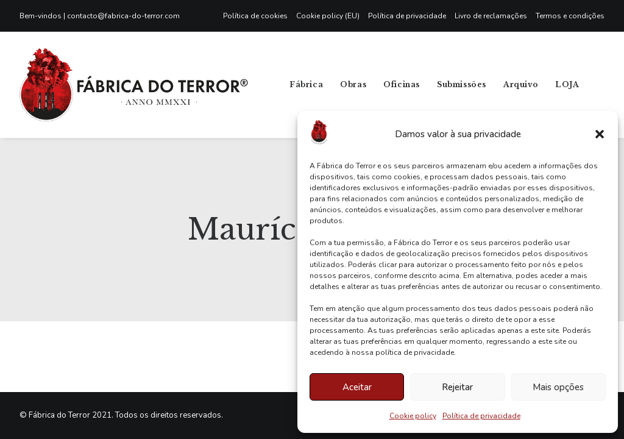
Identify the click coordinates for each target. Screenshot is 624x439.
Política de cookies (255, 16)
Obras (353, 84)
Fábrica (306, 84)
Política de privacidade (481, 416)
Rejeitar (457, 387)
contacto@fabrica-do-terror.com (123, 16)
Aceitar (357, 387)
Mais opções (558, 387)
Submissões (461, 84)
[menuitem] (257, 16)
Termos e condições (570, 16)
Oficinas (401, 84)
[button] (600, 134)
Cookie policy (412, 416)
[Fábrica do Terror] (134, 84)
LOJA (567, 84)
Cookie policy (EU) (328, 16)
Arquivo (520, 84)
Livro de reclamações (491, 16)
